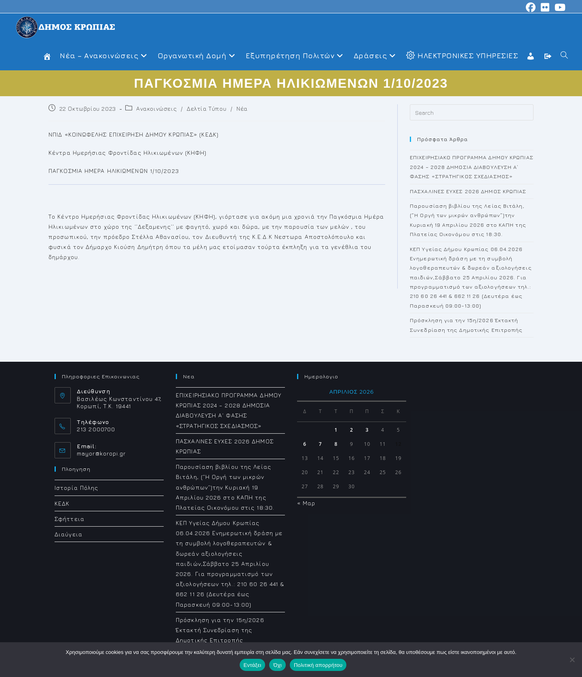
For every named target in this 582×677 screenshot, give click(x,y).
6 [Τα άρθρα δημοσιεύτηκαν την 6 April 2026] (304, 444)
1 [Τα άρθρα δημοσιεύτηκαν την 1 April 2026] (335, 429)
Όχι (277, 665)
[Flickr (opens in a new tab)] (545, 7)
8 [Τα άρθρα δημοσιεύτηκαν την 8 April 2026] (335, 444)
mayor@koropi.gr (101, 453)
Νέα (242, 108)
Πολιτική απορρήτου (318, 665)
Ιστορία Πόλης (76, 487)
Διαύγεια (68, 534)
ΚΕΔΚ (62, 503)
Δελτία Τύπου (206, 108)
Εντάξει (252, 665)
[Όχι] (572, 660)
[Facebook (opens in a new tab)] (530, 7)
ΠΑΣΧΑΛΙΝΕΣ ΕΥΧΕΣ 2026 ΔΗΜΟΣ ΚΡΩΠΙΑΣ (468, 191)
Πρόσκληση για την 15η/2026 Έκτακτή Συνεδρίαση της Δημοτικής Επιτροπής (220, 629)
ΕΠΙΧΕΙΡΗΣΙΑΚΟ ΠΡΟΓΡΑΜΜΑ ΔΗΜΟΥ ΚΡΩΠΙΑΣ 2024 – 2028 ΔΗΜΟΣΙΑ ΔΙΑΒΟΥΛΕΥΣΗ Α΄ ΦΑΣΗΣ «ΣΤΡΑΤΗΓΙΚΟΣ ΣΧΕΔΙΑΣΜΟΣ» (472, 166)
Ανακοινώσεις (156, 108)
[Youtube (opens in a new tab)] (559, 7)
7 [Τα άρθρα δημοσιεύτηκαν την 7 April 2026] (320, 444)
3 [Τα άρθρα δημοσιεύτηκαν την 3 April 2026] (367, 429)
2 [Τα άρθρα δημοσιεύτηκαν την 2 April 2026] (351, 429)
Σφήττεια (69, 518)
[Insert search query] (472, 112)
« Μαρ (306, 503)
